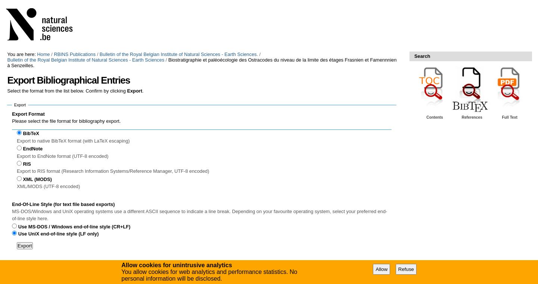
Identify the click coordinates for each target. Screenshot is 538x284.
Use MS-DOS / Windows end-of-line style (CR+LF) (74, 227)
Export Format (28, 114)
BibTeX (31, 133)
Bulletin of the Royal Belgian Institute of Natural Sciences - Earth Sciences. (179, 54)
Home (43, 54)
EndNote (33, 149)
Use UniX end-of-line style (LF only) (58, 234)
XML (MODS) (37, 179)
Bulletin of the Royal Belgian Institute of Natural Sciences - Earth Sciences (85, 60)
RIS (27, 164)
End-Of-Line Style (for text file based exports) (63, 204)
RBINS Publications (75, 54)
